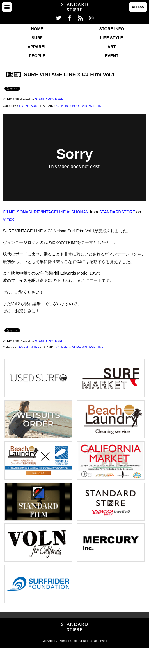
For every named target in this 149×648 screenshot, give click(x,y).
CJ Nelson (63, 105)
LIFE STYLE (111, 37)
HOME (37, 28)
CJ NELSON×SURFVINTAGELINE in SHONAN (46, 212)
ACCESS (138, 7)
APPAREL (37, 46)
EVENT (111, 55)
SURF (36, 37)
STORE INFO (111, 28)
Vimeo (8, 219)
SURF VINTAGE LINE (88, 105)
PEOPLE (37, 55)
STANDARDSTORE (49, 99)
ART (111, 46)
